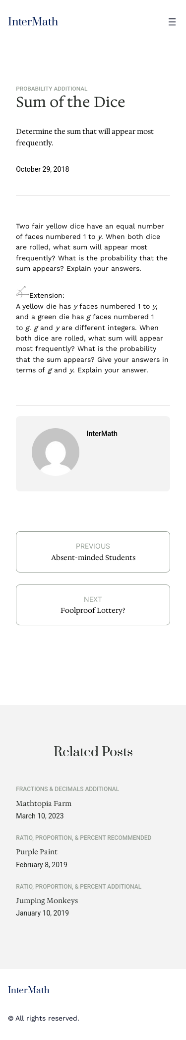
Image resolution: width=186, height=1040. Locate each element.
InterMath (33, 22)
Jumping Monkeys (47, 901)
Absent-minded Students (93, 558)
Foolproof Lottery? (93, 610)
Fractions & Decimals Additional (67, 789)
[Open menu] (172, 22)
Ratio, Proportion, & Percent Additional (78, 886)
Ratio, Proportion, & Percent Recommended (83, 837)
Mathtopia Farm (43, 804)
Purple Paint (37, 852)
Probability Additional (51, 88)
